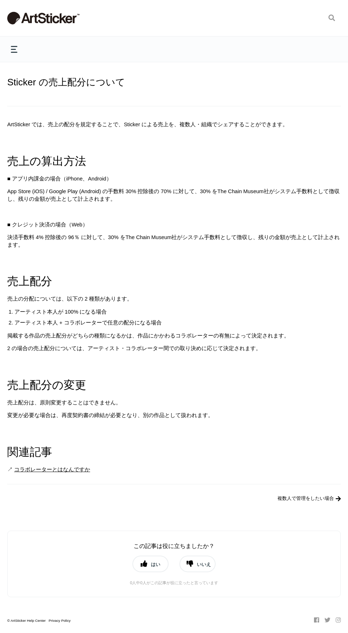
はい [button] (155, 564)
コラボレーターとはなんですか (52, 469)
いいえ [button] (204, 564)
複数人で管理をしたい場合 (305, 498)
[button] (331, 18)
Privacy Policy (59, 621)
